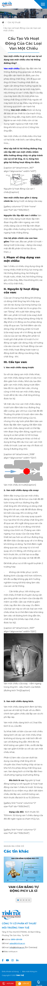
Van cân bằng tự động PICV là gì (24, 889)
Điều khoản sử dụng (10, 971)
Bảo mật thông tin (29, 971)
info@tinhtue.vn (17, 947)
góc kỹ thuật (14, 22)
